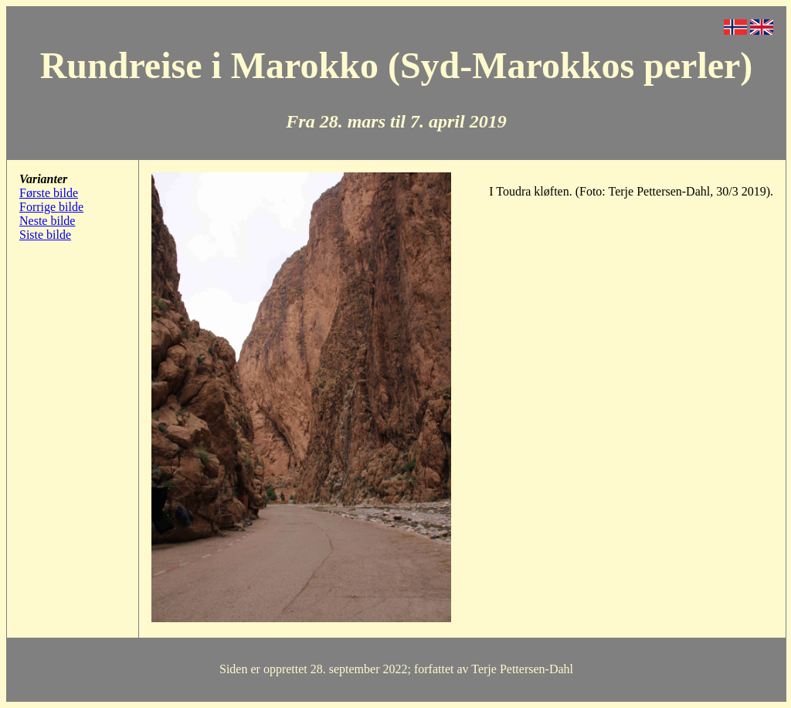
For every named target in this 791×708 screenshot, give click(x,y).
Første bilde (48, 192)
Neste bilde (47, 220)
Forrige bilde (51, 206)
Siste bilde (45, 234)
